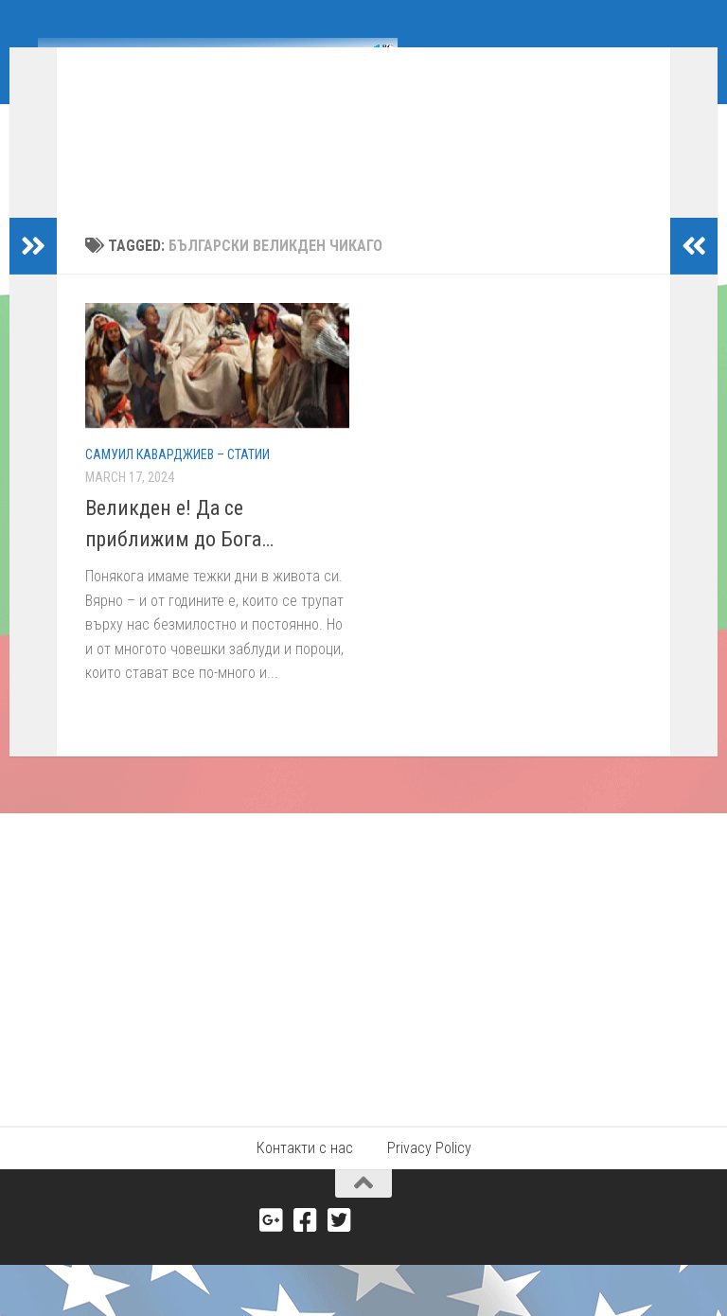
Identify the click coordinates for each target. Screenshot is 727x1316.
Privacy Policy (429, 1206)
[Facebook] (306, 1278)
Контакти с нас (305, 1206)
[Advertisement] (363, 1013)
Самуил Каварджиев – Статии (177, 482)
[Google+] (271, 1278)
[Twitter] (340, 1278)
